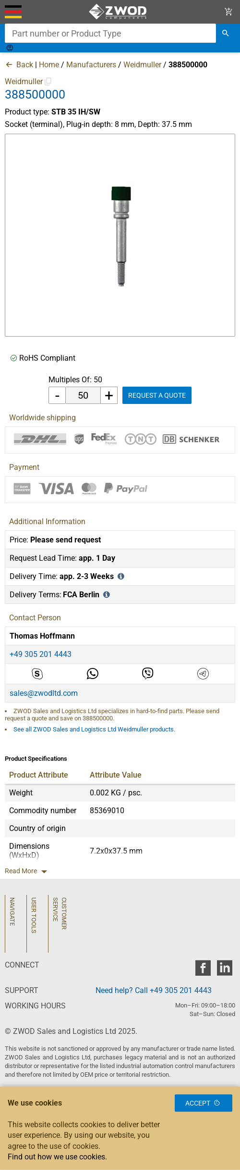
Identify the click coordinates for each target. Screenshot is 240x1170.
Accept (203, 1103)
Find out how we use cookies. (57, 1156)
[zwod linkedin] (224, 970)
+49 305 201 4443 (41, 654)
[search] (225, 33)
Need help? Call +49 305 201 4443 (154, 990)
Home (49, 64)
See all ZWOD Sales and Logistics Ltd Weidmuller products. (94, 729)
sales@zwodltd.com (44, 693)
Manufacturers (91, 64)
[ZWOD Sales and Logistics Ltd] (120, 12)
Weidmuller (142, 64)
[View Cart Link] (228, 11)
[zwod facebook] (203, 970)
